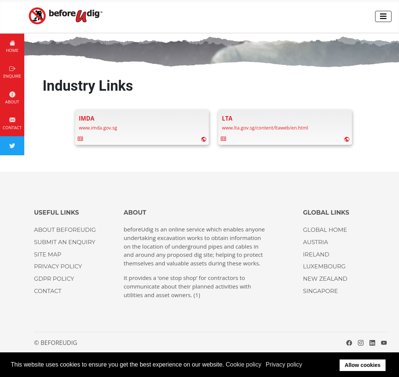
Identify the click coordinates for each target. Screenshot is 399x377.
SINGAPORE (320, 291)
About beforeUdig (65, 229)
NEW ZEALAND (325, 278)
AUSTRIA (315, 242)
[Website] (203, 138)
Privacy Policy (58, 266)
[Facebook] (349, 342)
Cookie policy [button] (243, 364)
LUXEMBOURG (324, 266)
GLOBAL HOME (325, 229)
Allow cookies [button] (363, 365)
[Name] (87, 118)
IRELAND (316, 254)
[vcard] (80, 138)
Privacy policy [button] (284, 364)
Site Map (47, 254)
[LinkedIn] (372, 342)
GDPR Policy (54, 278)
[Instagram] (361, 342)
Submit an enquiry (64, 242)
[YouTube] (384, 342)
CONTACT (48, 291)
